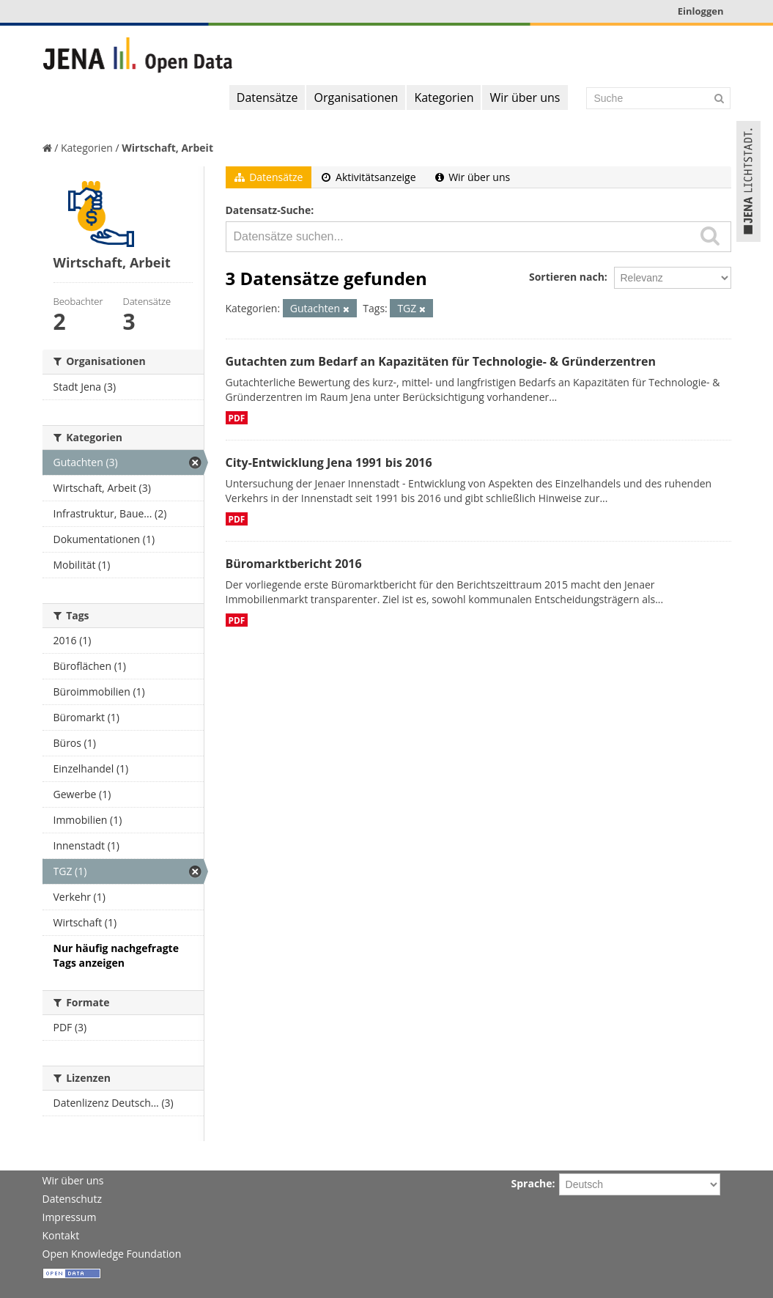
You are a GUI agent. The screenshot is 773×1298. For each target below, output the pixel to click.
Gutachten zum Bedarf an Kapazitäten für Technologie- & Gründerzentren (441, 361)
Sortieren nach (566, 277)
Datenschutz (72, 1199)
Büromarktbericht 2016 (294, 564)
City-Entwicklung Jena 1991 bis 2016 (329, 462)
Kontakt (61, 1235)
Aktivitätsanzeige (368, 177)
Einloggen (701, 11)
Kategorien (443, 97)
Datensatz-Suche (268, 210)
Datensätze (267, 97)
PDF (237, 418)
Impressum (69, 1217)
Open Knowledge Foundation (112, 1254)
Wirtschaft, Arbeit (167, 148)
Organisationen (356, 97)
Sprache (531, 1183)
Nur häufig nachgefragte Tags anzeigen (116, 955)
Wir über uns (524, 97)
